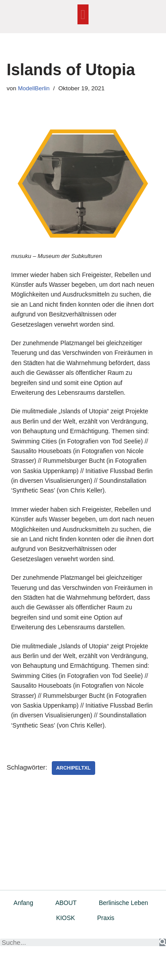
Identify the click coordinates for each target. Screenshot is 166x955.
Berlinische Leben (123, 902)
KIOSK (65, 917)
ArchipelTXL (73, 767)
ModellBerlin (34, 88)
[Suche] (162, 942)
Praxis (105, 917)
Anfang (23, 902)
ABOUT (66, 902)
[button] (83, 14)
